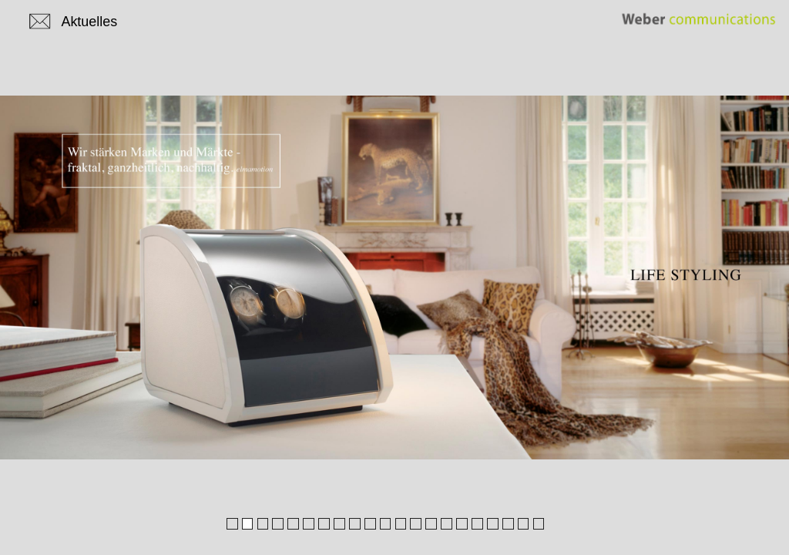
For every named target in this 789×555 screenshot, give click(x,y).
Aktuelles (89, 21)
